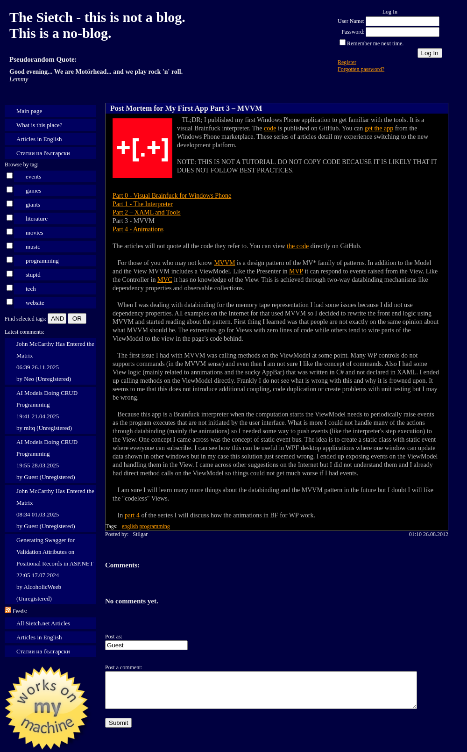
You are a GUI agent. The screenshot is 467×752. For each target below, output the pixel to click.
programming (42, 260)
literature (37, 218)
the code (298, 246)
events (33, 176)
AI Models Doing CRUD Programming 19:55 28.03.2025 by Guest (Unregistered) (47, 459)
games (33, 190)
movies (34, 232)
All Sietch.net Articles (43, 623)
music (33, 246)
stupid (33, 274)
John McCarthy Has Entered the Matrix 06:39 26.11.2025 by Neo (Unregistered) (55, 361)
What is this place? (39, 125)
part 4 (132, 515)
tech (31, 288)
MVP (296, 271)
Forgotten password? (361, 69)
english (130, 526)
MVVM (224, 262)
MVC (164, 279)
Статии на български (43, 153)
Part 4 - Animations (138, 229)
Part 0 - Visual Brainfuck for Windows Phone (172, 195)
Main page (29, 111)
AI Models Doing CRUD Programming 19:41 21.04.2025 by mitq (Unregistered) (47, 410)
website (35, 302)
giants (33, 204)
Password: (352, 32)
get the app (379, 128)
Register (347, 62)
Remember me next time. (375, 43)
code (270, 128)
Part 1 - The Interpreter (143, 204)
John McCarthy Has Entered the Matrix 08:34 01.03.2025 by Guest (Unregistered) (55, 508)
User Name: (351, 21)
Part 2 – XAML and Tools (147, 212)
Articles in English (39, 139)
